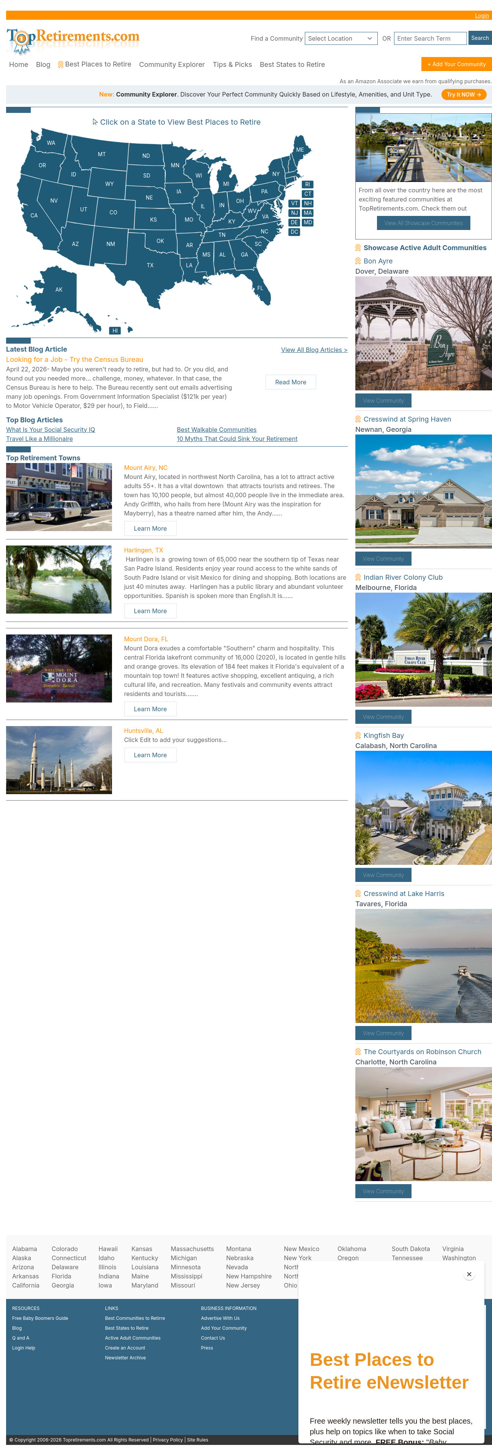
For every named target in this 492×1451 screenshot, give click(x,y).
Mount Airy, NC (146, 467)
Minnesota (186, 1267)
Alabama (24, 1249)
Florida (61, 1276)
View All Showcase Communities (424, 223)
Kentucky (144, 1258)
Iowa (105, 1285)
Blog (43, 64)
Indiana (108, 1276)
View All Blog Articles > (314, 350)
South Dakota (411, 1249)
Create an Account (125, 1348)
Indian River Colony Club (403, 577)
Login (482, 15)
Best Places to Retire (94, 64)
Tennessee (407, 1258)
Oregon (348, 1258)
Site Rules (197, 1440)
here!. (477, 208)
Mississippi (186, 1276)
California (25, 1285)
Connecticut (69, 1258)
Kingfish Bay (384, 735)
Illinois (107, 1267)
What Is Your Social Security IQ (50, 429)
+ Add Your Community (456, 64)
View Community (383, 400)
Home (18, 64)
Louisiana (145, 1267)
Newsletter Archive (125, 1358)
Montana (238, 1249)
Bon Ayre (378, 261)
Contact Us (213, 1338)
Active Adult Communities (133, 1338)
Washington (459, 1258)
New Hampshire (249, 1276)
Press (207, 1348)
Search (480, 38)
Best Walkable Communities (217, 429)
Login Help (23, 1348)
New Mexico (301, 1249)
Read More (290, 382)
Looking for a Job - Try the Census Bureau (74, 359)
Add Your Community (224, 1328)
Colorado (65, 1249)
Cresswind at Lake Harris (404, 894)
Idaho (106, 1258)
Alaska (21, 1258)
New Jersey (243, 1285)
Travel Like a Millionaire (39, 438)
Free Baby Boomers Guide (40, 1318)
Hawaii (108, 1249)
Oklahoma (351, 1249)
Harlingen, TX (143, 550)
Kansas (141, 1249)
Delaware (65, 1267)
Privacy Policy (168, 1440)
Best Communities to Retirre (135, 1318)
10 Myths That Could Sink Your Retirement (237, 438)
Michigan (184, 1258)
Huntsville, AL (143, 730)
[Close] (469, 1274)
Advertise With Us (220, 1318)
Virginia (453, 1249)
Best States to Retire (292, 64)
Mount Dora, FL (146, 639)
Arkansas (25, 1276)
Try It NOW (464, 94)
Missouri (183, 1285)
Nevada (237, 1267)
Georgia (63, 1285)
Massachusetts (192, 1249)
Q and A (20, 1338)
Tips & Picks (232, 64)
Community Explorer (172, 64)
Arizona (23, 1267)
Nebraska (240, 1258)
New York (298, 1258)
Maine (140, 1276)
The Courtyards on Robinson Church (422, 1052)
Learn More (150, 528)
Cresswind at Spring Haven (407, 419)
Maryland (144, 1285)
